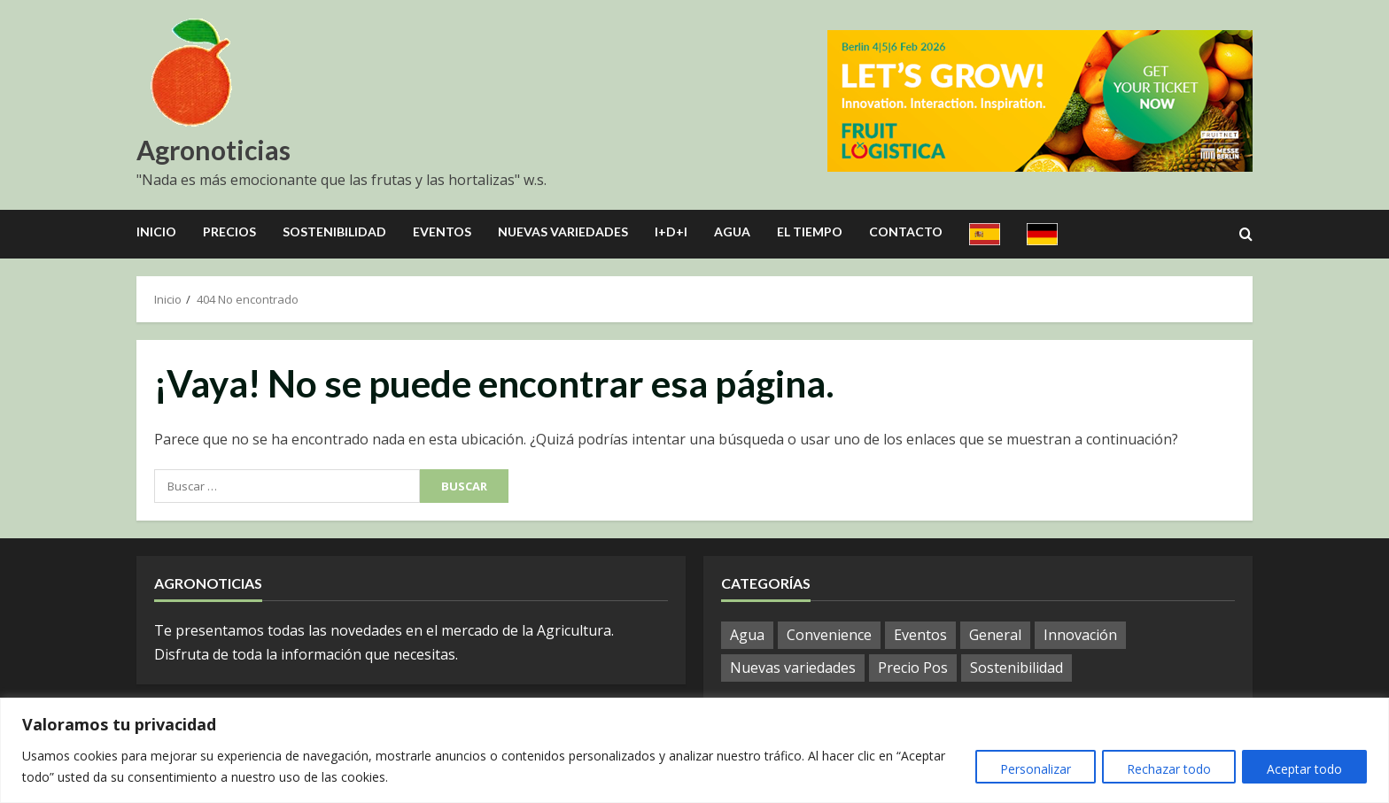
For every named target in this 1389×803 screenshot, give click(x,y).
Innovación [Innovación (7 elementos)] (1080, 635)
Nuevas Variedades (563, 231)
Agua (732, 231)
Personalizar (1029, 769)
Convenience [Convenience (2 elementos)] (829, 635)
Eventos (442, 231)
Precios (229, 231)
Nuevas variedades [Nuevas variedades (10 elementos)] (793, 667)
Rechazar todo (1165, 769)
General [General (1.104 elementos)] (995, 635)
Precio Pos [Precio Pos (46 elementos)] (913, 667)
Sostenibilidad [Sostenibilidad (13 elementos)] (1016, 667)
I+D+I (671, 231)
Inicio (156, 231)
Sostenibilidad (334, 231)
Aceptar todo (1303, 769)
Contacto (906, 231)
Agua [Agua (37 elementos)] (747, 635)
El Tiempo (809, 231)
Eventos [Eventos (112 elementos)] (920, 635)
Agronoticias (213, 150)
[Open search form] (1246, 234)
